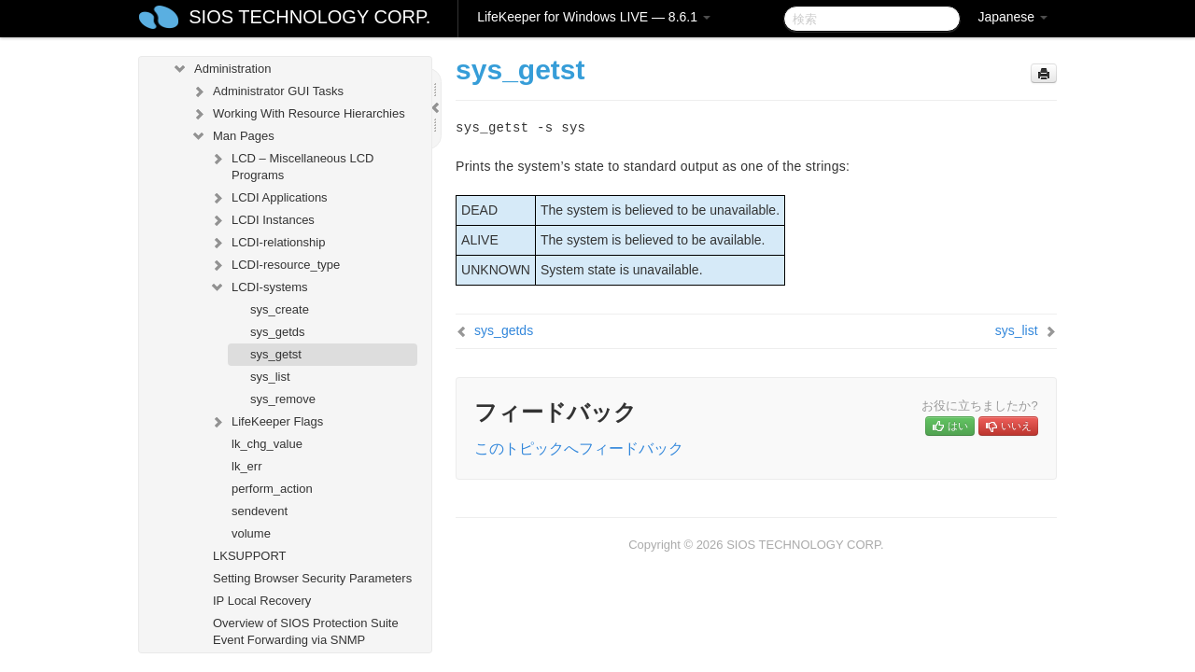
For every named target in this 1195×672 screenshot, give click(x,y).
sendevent (260, 511)
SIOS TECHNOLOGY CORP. (309, 17)
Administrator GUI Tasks (267, 91)
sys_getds (277, 332)
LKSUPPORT (250, 556)
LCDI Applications (268, 198)
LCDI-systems (258, 287)
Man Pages (232, 136)
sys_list (270, 377)
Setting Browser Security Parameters (312, 578)
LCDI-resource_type (274, 265)
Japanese (1012, 16)
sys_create (279, 309)
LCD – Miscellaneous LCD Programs (291, 164)
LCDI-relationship (267, 242)
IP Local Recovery (262, 601)
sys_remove (283, 399)
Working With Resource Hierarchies (297, 114)
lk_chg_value (267, 444)
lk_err (247, 466)
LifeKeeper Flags (266, 422)
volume (251, 533)
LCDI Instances (262, 220)
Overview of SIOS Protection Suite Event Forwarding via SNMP (306, 631)
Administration (221, 69)
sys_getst (276, 354)
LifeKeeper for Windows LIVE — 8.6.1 (593, 16)
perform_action (272, 489)
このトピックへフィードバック (578, 448)
